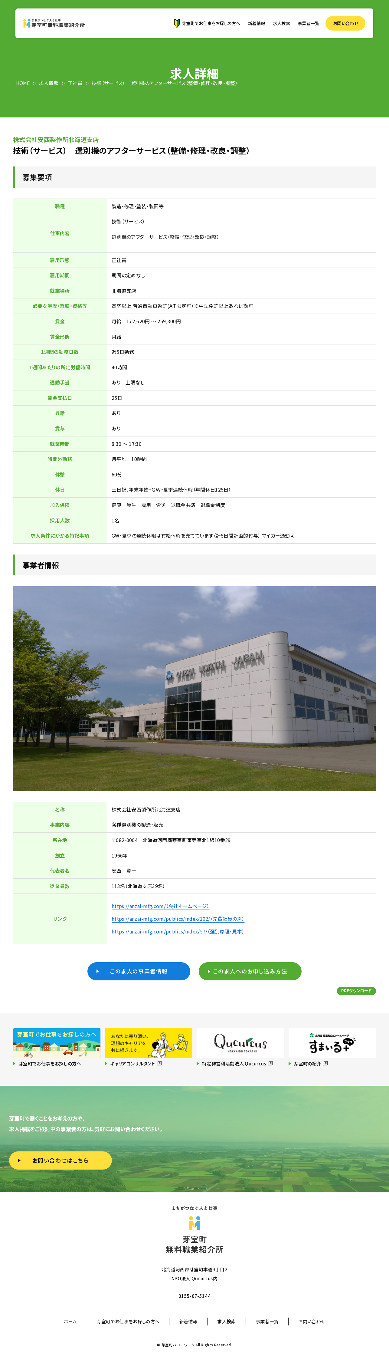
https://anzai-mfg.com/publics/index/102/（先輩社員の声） (178, 918)
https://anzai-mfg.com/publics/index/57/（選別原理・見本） (178, 931)
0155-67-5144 (194, 1296)
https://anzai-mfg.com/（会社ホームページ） (160, 906)
